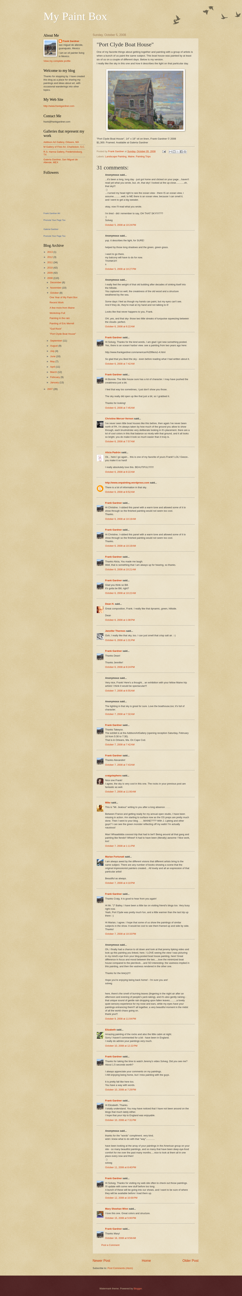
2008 (50, 278)
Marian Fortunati (114, 856)
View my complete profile (57, 61)
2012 (50, 257)
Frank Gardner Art (51, 213)
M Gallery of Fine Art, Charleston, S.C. (64, 146)
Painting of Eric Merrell (62, 323)
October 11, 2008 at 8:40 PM (120, 1167)
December (56, 282)
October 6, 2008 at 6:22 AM (120, 326)
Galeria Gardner (50, 229)
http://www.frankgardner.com (58, 106)
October (54, 292)
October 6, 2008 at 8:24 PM (120, 667)
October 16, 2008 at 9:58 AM (120, 1238)
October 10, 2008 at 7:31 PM (120, 1120)
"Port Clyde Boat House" (63, 333)
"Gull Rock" (56, 328)
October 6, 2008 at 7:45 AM (120, 407)
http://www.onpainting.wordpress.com (127, 482)
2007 (50, 389)
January (54, 382)
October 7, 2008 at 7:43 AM (120, 764)
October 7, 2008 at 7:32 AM (120, 714)
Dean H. (109, 603)
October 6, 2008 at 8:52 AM (120, 491)
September (56, 340)
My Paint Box (75, 16)
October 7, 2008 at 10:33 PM (120, 933)
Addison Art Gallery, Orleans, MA (61, 142)
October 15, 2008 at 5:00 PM (120, 1218)
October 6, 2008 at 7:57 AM (120, 441)
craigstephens (113, 775)
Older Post (190, 1261)
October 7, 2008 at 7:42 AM (120, 744)
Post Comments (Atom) (120, 1268)
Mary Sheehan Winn (116, 1208)
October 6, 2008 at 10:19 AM (120, 519)
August (54, 345)
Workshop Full (57, 313)
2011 (50, 262)
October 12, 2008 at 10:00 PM (121, 1197)
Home (146, 1261)
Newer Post (101, 1261)
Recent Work (57, 302)
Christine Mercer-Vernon (119, 418)
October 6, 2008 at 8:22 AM (120, 471)
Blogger (138, 1288)
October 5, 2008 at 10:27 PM (120, 269)
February (55, 377)
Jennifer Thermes (115, 630)
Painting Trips (143, 156)
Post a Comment (110, 1245)
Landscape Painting (115, 156)
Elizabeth (110, 1029)
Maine (131, 156)
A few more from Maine (62, 307)
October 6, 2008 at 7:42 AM (120, 363)
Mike (108, 802)
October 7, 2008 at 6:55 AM (120, 690)
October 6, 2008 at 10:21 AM (120, 569)
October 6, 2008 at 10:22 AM (120, 593)
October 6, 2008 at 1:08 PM (120, 620)
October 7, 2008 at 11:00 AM (120, 791)
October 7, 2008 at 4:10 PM (120, 883)
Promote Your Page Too (54, 220)
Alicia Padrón (113, 452)
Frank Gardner (113, 337)
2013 (50, 252)
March (53, 372)
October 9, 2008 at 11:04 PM (120, 1018)
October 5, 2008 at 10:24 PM (120, 225)
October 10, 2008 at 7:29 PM (120, 1089)
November (56, 287)
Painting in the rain (60, 318)
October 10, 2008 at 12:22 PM (121, 1045)
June (53, 356)
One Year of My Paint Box (63, 297)
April (53, 366)
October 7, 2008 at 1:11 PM (120, 845)
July (52, 351)
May (52, 361)
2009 (50, 272)
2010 (50, 267)
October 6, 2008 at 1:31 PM (120, 640)
